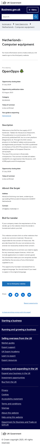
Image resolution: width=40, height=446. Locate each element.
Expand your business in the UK (16, 373)
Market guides (8, 343)
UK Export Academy (11, 351)
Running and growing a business (19, 329)
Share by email (29, 295)
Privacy (5, 390)
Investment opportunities (13, 377)
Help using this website (12, 417)
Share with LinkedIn (23, 295)
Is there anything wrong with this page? (16, 312)
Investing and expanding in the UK (20, 368)
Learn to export (9, 355)
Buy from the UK (9, 382)
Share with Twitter (10, 295)
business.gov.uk (6, 24)
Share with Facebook (17, 295)
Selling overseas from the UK (17, 338)
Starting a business (12, 320)
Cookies (5, 394)
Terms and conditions (11, 403)
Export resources (9, 360)
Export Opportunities (21, 24)
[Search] (35, 16)
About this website (10, 413)
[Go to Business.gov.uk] (11, 9)
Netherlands (6, 116)
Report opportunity (31, 303)
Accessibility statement (12, 398)
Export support (8, 347)
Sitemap (5, 408)
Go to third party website (16, 284)
